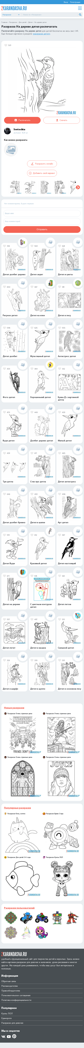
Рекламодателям (9, 986)
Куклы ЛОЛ (7, 1013)
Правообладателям (10, 990)
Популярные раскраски (17, 807)
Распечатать (22, 120)
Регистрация (75, 2)
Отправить (42, 229)
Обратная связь (8, 981)
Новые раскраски (14, 707)
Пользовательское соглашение (15, 995)
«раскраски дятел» (41, 34)
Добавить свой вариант (42, 173)
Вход (66, 2)
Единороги (6, 1018)
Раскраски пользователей (19, 908)
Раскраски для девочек (12, 1023)
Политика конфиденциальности (16, 1000)
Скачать (61, 120)
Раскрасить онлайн (42, 163)
